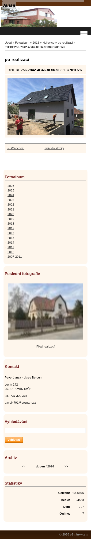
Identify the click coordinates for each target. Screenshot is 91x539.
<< (23, 466)
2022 (11, 204)
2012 (11, 252)
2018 (36, 42)
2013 (11, 247)
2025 (11, 190)
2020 (11, 214)
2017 (11, 228)
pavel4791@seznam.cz (20, 402)
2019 (11, 219)
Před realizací (45, 346)
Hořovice (49, 42)
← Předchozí (15, 148)
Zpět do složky (54, 148)
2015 (11, 238)
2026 (11, 185)
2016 (11, 233)
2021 (11, 209)
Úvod (8, 42)
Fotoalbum (22, 42)
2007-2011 (15, 256)
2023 (11, 200)
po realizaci (65, 42)
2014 (11, 242)
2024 (11, 195)
